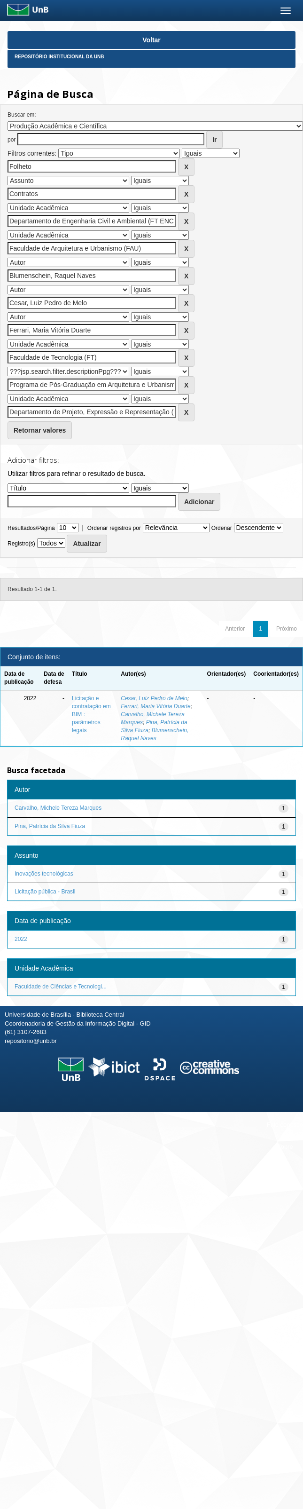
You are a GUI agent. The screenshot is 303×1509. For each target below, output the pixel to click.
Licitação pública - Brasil (45, 891)
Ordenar (221, 528)
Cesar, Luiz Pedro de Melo (154, 698)
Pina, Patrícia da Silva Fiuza (50, 826)
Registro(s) (21, 543)
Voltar (151, 40)
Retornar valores (40, 430)
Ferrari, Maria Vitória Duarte (156, 706)
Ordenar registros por (114, 528)
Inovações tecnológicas (44, 873)
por (12, 139)
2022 (21, 939)
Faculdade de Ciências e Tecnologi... (61, 986)
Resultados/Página (31, 528)
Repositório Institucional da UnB (59, 56)
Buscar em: (22, 114)
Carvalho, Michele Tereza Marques (58, 808)
